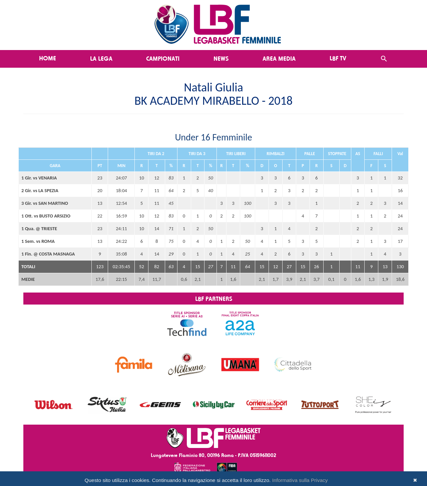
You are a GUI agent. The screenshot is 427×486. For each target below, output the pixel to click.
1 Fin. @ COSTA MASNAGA (48, 254)
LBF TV (338, 58)
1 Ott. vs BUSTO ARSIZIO (45, 216)
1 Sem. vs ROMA (38, 241)
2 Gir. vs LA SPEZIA (39, 190)
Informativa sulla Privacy (300, 480)
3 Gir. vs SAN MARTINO (44, 203)
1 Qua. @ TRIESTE (39, 228)
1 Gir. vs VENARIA (39, 178)
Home (47, 58)
